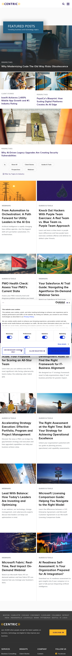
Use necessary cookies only (13, 351)
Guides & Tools (46, 164)
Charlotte (15, 615)
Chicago (25, 615)
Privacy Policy (29, 317)
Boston (6, 615)
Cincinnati (35, 615)
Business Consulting (8, 653)
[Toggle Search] (63, 4)
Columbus (56, 615)
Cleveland (45, 615)
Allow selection (36, 351)
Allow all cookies (58, 351)
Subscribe (57, 632)
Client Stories (29, 164)
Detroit (65, 615)
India (7, 617)
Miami (36, 617)
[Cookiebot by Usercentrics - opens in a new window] (57, 302)
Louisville (28, 617)
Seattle (55, 617)
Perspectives (16, 169)
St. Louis (63, 617)
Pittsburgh (45, 617)
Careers (40, 653)
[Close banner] (69, 302)
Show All (14, 164)
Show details (62, 344)
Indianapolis (16, 617)
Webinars (31, 169)
